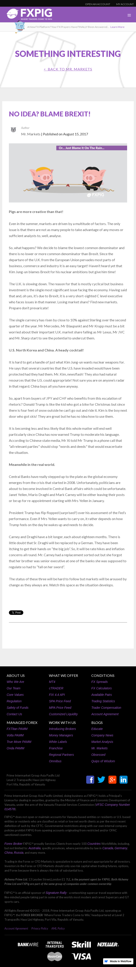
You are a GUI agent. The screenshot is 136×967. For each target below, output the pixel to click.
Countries (94, 843)
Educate (97, 729)
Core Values (15, 694)
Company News (102, 735)
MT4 (52, 682)
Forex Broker (13, 843)
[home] (26, 15)
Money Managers (61, 735)
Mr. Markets (99, 748)
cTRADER (56, 688)
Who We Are (15, 682)
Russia (19, 852)
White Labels (58, 742)
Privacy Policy (39, 928)
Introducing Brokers (62, 729)
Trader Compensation (106, 707)
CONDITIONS (102, 675)
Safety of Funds (17, 707)
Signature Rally (56, 893)
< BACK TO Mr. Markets (68, 69)
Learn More (117, 27)
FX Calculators (101, 688)
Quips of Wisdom (103, 761)
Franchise (55, 748)
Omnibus (55, 761)
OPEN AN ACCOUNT (97, 4)
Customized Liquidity (63, 714)
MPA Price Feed (60, 707)
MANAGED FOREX (22, 722)
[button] (129, 15)
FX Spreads (99, 682)
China (8, 852)
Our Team (13, 688)
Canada (107, 848)
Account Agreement (104, 714)
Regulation (14, 701)
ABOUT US (16, 675)
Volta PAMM (15, 735)
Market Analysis (102, 742)
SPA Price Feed (60, 701)
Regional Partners (61, 754)
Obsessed (98, 754)
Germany (121, 848)
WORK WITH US (62, 722)
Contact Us (14, 714)
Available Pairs (101, 694)
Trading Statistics (103, 701)
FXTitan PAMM (17, 729)
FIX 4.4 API (57, 694)
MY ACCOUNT (125, 4)
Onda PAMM (15, 748)
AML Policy (58, 928)
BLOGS (97, 722)
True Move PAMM (19, 742)
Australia (34, 848)
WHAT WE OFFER (63, 675)
